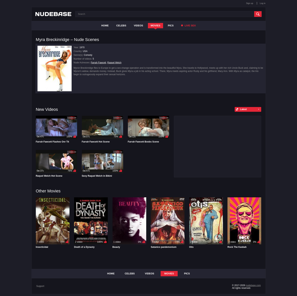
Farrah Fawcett (98, 62)
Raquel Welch (114, 62)
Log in (263, 3)
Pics (171, 25)
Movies (155, 25)
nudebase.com (253, 285)
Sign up (249, 3)
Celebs (121, 25)
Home (105, 25)
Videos (138, 25)
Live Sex (188, 25)
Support (40, 286)
